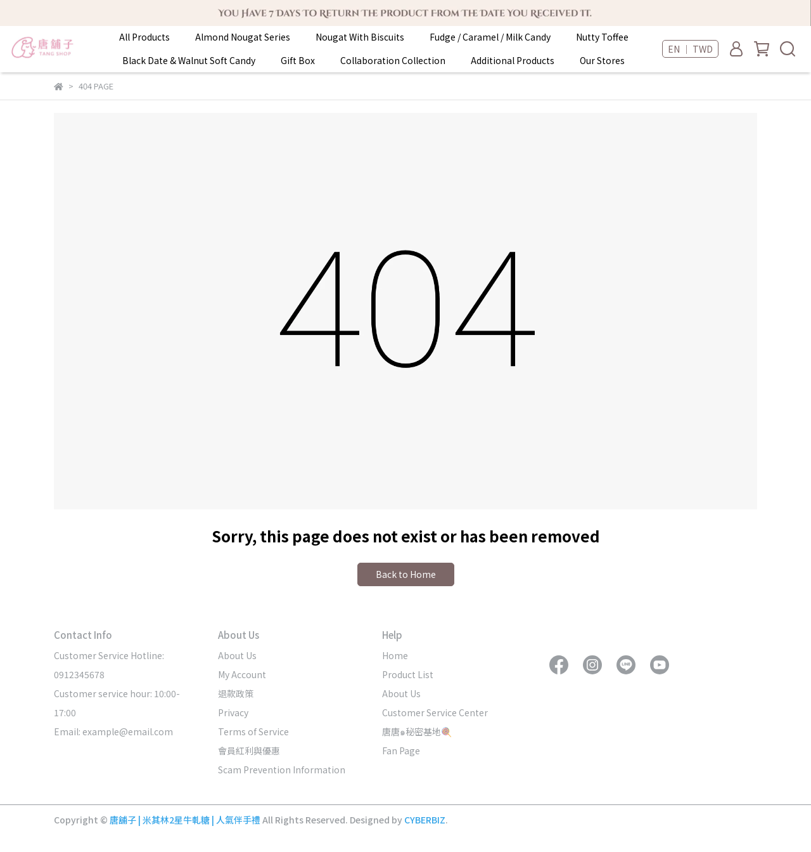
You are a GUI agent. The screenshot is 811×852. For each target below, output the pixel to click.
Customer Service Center (435, 712)
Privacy (233, 712)
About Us (237, 655)
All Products (144, 36)
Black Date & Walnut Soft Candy (188, 60)
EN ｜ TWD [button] (690, 49)
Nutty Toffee (602, 36)
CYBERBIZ (424, 819)
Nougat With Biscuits (360, 36)
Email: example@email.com (113, 731)
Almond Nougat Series (242, 36)
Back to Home (406, 574)
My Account (242, 674)
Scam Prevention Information (281, 769)
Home (395, 655)
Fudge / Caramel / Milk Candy (490, 36)
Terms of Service (253, 731)
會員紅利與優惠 (249, 750)
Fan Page (401, 750)
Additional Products (512, 60)
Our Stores (602, 60)
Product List (407, 674)
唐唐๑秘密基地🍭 (417, 731)
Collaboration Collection (392, 60)
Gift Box (298, 60)
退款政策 (235, 693)
